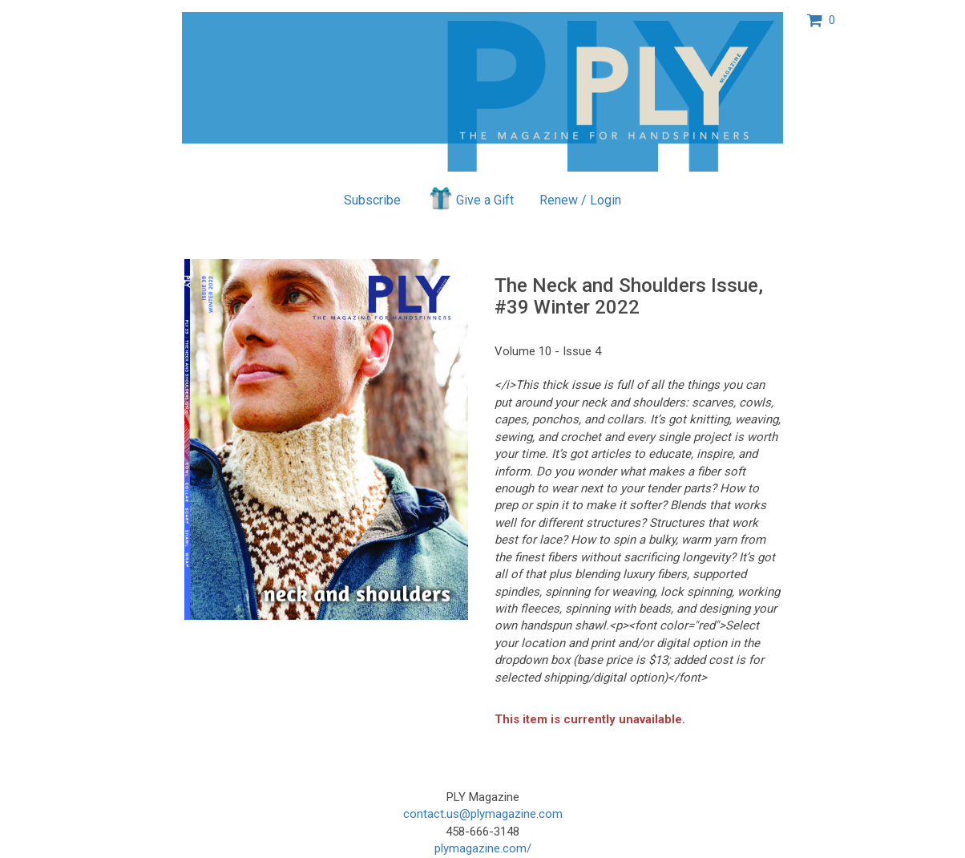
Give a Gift (470, 198)
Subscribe (372, 200)
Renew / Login (580, 200)
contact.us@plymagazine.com (483, 814)
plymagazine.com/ (482, 848)
